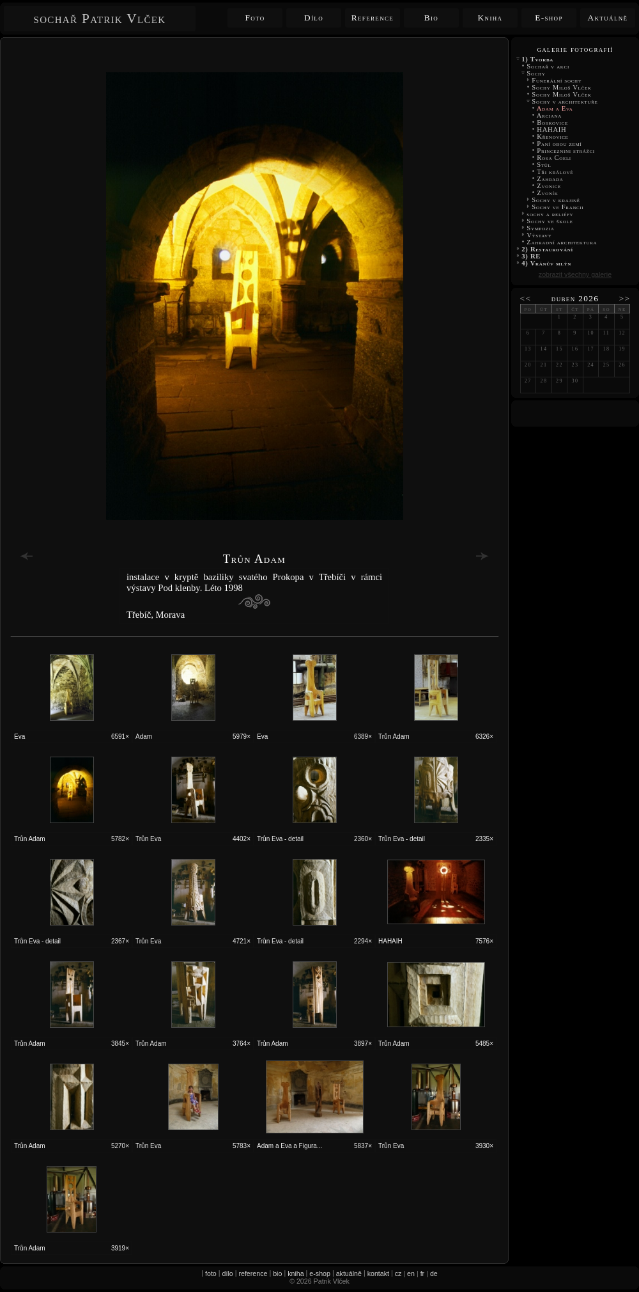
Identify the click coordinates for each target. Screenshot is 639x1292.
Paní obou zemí (559, 143)
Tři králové (555, 171)
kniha (296, 1273)
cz (398, 1273)
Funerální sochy (557, 80)
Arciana (549, 115)
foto (211, 1273)
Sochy (536, 73)
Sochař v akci (548, 66)
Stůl (544, 164)
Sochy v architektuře (565, 101)
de (434, 1273)
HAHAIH (552, 129)
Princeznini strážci (566, 150)
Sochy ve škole (550, 221)
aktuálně (349, 1273)
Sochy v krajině (556, 199)
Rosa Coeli (554, 157)
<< (526, 298)
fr (422, 1273)
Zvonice (549, 185)
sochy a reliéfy (550, 213)
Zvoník (547, 192)
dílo (227, 1273)
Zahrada (550, 178)
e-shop (319, 1273)
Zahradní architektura (562, 242)
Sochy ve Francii (558, 206)
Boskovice (552, 122)
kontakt (378, 1273)
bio (277, 1273)
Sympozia (541, 228)
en (411, 1273)
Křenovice (553, 136)
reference (252, 1273)
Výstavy (539, 235)
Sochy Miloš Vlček (563, 87)
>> (625, 298)
